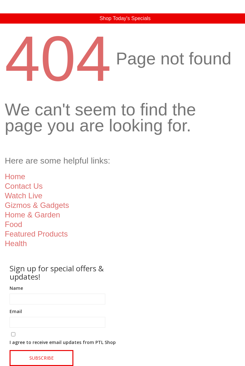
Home (15, 176)
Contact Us (24, 186)
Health (16, 243)
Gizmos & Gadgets (37, 205)
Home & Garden (32, 214)
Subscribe (41, 358)
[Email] (57, 322)
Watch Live (23, 195)
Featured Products (36, 234)
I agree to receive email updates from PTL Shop (63, 342)
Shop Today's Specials (125, 18)
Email (16, 311)
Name (16, 288)
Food (13, 224)
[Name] (57, 299)
